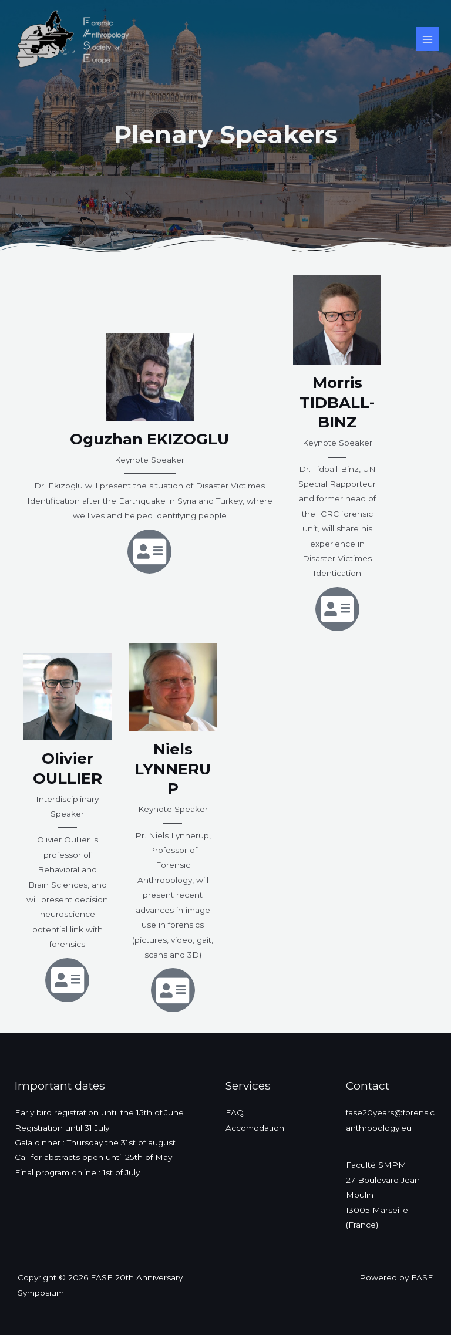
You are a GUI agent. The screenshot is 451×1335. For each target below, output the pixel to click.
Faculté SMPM (376, 1164)
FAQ (235, 1112)
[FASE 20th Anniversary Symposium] (70, 39)
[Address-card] (149, 552)
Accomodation (255, 1127)
